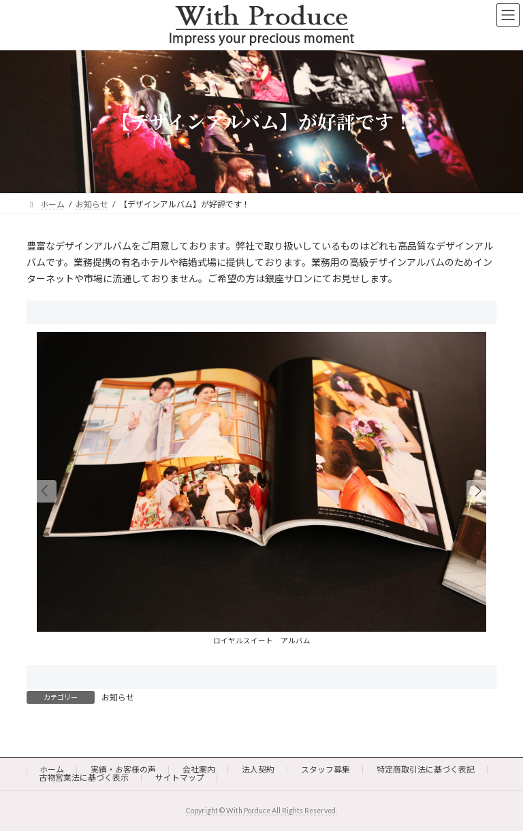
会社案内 (199, 769)
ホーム (51, 769)
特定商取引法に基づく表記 (426, 769)
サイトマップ (179, 778)
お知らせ (117, 697)
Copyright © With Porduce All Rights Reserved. (261, 811)
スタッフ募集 (325, 769)
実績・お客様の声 (123, 769)
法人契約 (258, 769)
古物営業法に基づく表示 (84, 778)
